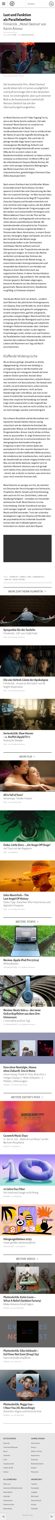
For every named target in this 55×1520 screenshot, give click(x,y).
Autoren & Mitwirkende (12, 1488)
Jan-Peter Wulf (16, 802)
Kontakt (6, 1496)
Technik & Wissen (10, 967)
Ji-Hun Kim (17, 1362)
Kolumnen (35, 1455)
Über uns (7, 1484)
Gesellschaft (8, 1246)
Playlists (34, 1459)
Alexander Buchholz (18, 637)
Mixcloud (35, 1496)
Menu (2, 1)
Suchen (52, 4)
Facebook (35, 1488)
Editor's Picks (36, 1451)
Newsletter (7, 1492)
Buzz (5, 1451)
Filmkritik (13, 577)
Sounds (6, 1085)
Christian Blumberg (20, 1085)
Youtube (34, 1508)
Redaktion (14, 852)
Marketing (7, 1508)
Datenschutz (8, 1504)
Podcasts (35, 1472)
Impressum (8, 1500)
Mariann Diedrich (28, 35)
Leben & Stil (8, 1468)
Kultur (6, 1146)
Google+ (34, 1492)
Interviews (35, 1443)
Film (14, 35)
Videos (34, 1468)
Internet (6, 1196)
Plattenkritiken (37, 1464)
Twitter (34, 1484)
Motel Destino (19, 579)
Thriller (7, 579)
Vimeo (33, 1504)
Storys (33, 1447)
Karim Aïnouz (38, 577)
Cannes (23, 577)
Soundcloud (36, 1500)
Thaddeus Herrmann (18, 744)
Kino (29, 577)
